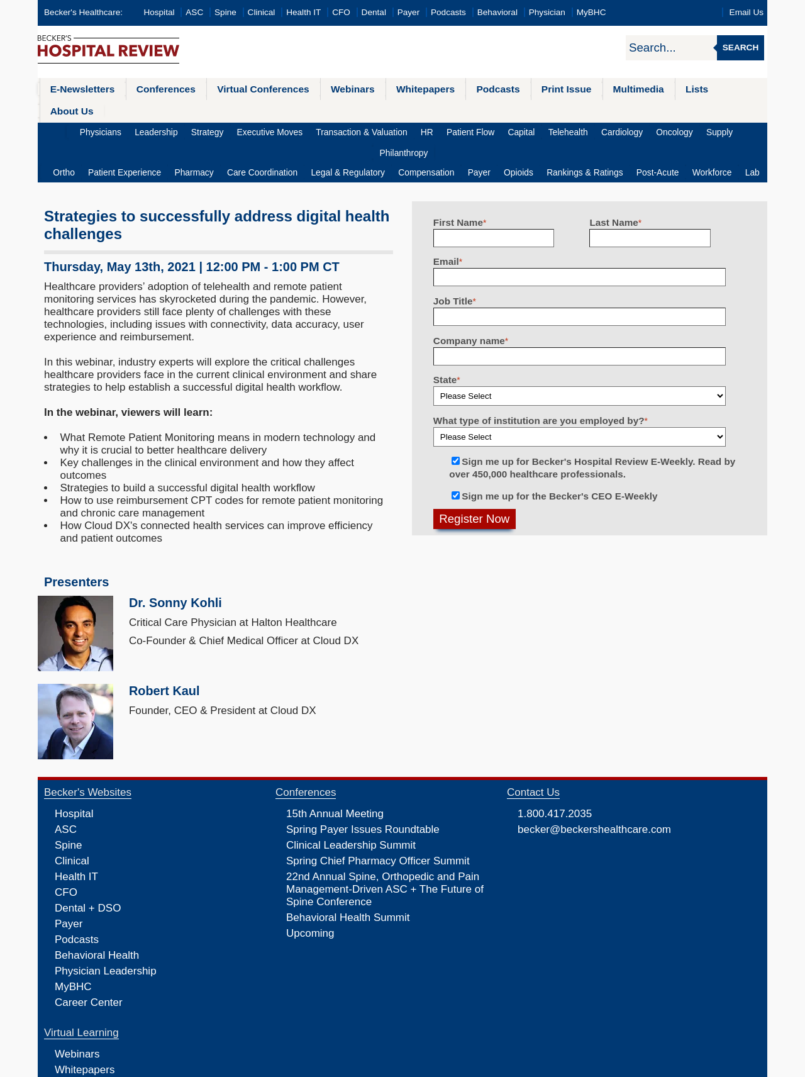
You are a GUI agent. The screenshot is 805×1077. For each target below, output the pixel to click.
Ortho (79, 130)
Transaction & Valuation (335, 109)
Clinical (261, 12)
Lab (736, 130)
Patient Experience (137, 130)
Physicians (85, 109)
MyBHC (591, 12)
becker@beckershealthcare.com (594, 787)
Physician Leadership (106, 928)
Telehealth (530, 109)
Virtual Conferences (254, 89)
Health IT (303, 12)
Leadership (139, 109)
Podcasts (448, 12)
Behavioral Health (97, 912)
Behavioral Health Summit (348, 875)
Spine (225, 12)
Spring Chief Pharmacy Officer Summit (378, 818)
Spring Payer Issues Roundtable (363, 787)
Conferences (160, 89)
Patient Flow (438, 109)
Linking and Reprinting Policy (392, 1066)
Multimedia (616, 89)
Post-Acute (647, 130)
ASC (194, 12)
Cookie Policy (317, 1066)
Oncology (632, 109)
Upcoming (310, 890)
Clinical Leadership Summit (351, 802)
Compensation (426, 130)
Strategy (187, 109)
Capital (487, 109)
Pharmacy (203, 130)
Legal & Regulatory (350, 130)
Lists (671, 89)
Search (740, 47)
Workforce (698, 130)
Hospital (158, 12)
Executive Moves (246, 109)
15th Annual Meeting (335, 771)
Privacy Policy (268, 1066)
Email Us (746, 12)
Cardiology (582, 109)
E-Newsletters (80, 89)
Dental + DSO (88, 865)
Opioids (513, 130)
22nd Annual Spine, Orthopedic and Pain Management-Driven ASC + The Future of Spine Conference (385, 846)
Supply (674, 109)
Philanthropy (723, 109)
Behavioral (497, 12)
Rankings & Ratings (576, 130)
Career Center (89, 960)
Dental (374, 12)
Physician (547, 12)
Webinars (341, 89)
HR (397, 109)
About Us (723, 89)
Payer (408, 12)
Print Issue (545, 89)
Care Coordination (268, 130)
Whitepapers (411, 89)
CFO (341, 12)
